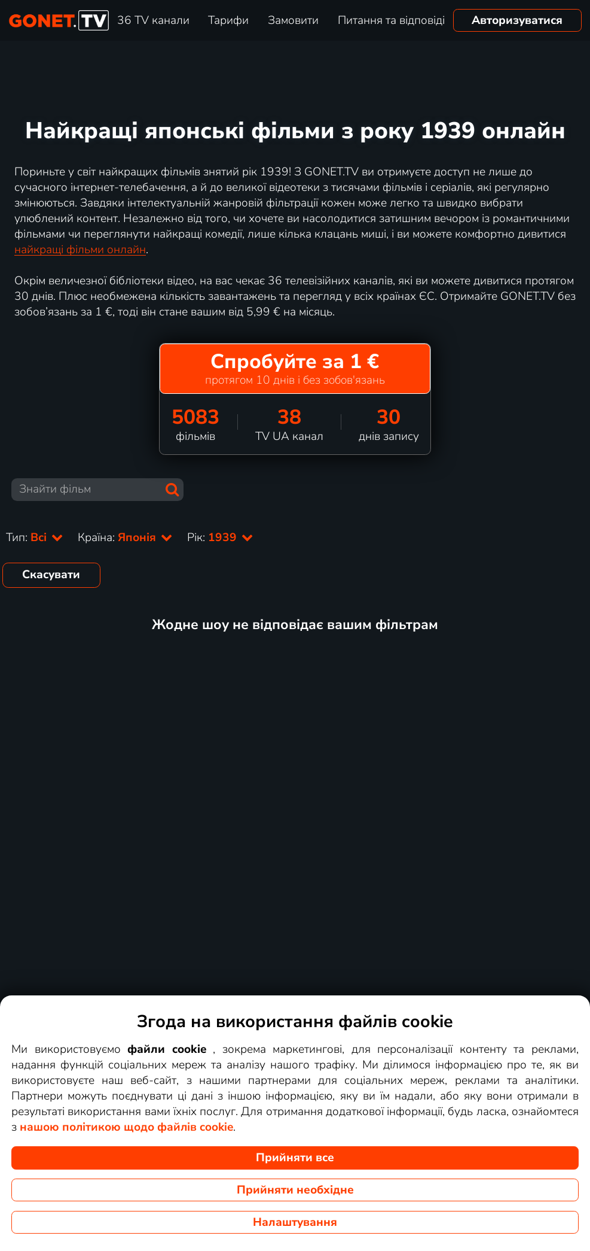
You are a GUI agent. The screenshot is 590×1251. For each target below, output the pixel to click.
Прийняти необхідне (295, 1190)
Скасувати (51, 574)
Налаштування (295, 1222)
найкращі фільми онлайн (80, 249)
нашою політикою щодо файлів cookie (126, 1127)
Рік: (220, 537)
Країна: (125, 537)
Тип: (34, 537)
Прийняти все (295, 1157)
